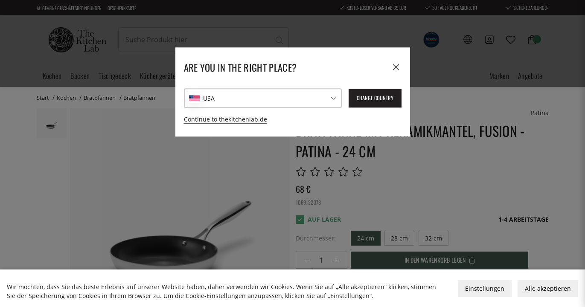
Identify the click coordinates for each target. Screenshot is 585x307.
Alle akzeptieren (548, 288)
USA (209, 98)
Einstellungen (484, 288)
